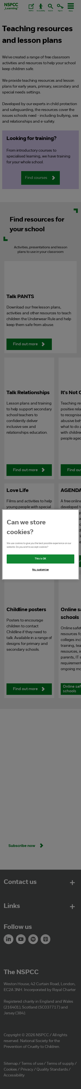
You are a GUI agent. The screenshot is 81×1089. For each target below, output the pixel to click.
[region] (40, 544)
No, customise (40, 570)
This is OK (40, 558)
